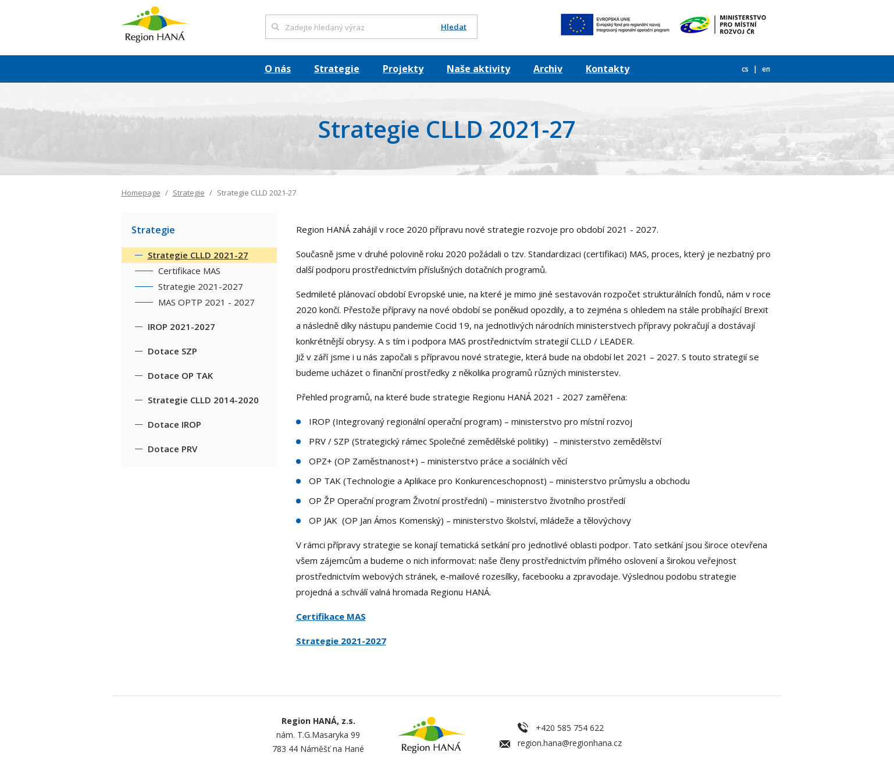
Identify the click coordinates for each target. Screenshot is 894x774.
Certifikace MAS (331, 616)
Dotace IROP (174, 424)
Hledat (453, 27)
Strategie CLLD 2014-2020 (203, 400)
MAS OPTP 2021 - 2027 (206, 302)
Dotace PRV (172, 449)
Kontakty (607, 68)
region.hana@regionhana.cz (570, 742)
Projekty (403, 68)
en (766, 69)
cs (746, 69)
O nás (278, 68)
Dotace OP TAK (180, 375)
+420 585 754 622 (570, 727)
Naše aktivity (478, 68)
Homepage (141, 192)
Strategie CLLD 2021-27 (198, 255)
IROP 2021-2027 (181, 326)
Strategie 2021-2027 (341, 641)
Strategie (336, 68)
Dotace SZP (172, 351)
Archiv (547, 68)
